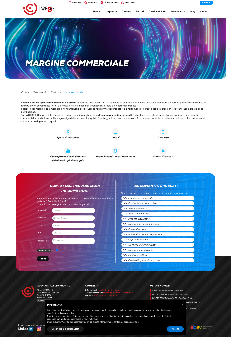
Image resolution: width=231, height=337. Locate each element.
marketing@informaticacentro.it (118, 293)
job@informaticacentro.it (105, 295)
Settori (140, 12)
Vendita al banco (137, 208)
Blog (193, 11)
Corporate (111, 12)
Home (96, 11)
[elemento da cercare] (186, 2)
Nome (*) (41, 218)
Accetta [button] (175, 329)
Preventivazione (137, 229)
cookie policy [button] (68, 313)
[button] (182, 304)
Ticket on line (111, 2)
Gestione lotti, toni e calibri (144, 224)
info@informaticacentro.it (110, 290)
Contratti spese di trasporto (144, 260)
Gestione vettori (137, 255)
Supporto (92, 2)
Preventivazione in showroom (145, 234)
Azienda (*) (42, 210)
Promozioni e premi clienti (143, 203)
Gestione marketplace (140, 250)
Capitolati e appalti (139, 239)
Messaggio (42, 241)
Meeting (76, 2)
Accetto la (44, 249)
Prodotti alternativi (139, 218)
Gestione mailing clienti (141, 244)
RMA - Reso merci (138, 213)
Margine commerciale (140, 198)
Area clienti (130, 2)
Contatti (205, 11)
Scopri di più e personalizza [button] (65, 329)
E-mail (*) (41, 225)
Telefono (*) (42, 232)
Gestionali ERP (157, 12)
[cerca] (206, 3)
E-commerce (177, 12)
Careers (126, 11)
